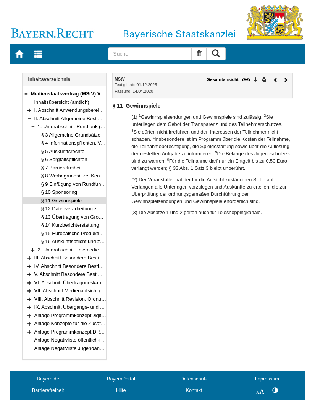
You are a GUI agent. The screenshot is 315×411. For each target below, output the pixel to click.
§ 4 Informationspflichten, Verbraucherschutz (90, 143)
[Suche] (150, 53)
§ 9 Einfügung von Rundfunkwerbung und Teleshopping (102, 184)
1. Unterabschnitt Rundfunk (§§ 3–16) (79, 126)
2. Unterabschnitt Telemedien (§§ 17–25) (82, 250)
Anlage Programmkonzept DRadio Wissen (80, 332)
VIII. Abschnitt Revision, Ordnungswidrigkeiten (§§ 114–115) (100, 299)
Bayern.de (48, 379)
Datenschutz (194, 379)
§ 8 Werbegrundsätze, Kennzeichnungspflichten (93, 176)
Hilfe (121, 390)
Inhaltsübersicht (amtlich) (61, 102)
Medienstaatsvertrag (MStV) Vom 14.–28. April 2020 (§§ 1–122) (103, 94)
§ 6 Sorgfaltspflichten (64, 159)
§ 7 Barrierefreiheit (61, 168)
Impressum (267, 379)
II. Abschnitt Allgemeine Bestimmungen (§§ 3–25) (88, 118)
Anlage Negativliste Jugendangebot (73, 348)
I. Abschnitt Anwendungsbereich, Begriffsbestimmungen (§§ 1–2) (105, 110)
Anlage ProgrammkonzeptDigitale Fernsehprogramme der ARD (103, 315)
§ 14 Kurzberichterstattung (70, 225)
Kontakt (194, 390)
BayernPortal (121, 379)
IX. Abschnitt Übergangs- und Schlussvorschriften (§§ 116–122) (104, 307)
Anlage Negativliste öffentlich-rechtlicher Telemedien (91, 340)
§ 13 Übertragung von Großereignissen (84, 217)
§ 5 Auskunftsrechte (63, 151)
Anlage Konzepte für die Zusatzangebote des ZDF (89, 323)
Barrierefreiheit (48, 390)
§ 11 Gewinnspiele (61, 200)
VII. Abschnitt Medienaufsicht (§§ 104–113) (81, 290)
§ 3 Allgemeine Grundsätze (71, 135)
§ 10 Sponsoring (59, 192)
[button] (26, 94)
